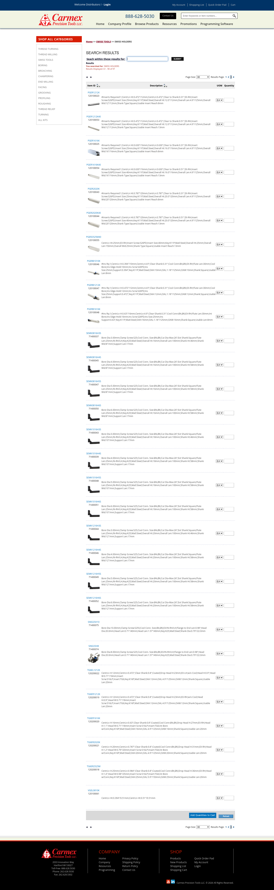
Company (104, 862)
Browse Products (147, 24)
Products (175, 858)
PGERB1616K (93, 309)
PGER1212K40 (94, 116)
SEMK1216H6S (93, 597)
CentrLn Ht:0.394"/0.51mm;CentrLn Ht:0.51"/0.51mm (128, 798)
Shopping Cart (178, 870)
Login (107, 4)
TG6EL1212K (93, 670)
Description (156, 85)
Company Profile (119, 24)
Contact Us (168, 15)
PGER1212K (94, 92)
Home (100, 24)
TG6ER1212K (93, 694)
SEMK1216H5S (93, 573)
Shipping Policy (131, 862)
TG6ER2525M (94, 766)
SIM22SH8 (94, 646)
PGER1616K (94, 140)
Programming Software (216, 24)
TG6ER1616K (93, 718)
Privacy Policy (130, 858)
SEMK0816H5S (93, 381)
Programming (107, 870)
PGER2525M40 (93, 236)
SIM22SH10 (93, 621)
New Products (178, 862)
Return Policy (130, 866)
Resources (169, 24)
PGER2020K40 (94, 212)
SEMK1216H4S (93, 549)
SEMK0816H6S (93, 405)
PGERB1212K (93, 285)
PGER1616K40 (94, 164)
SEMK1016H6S (93, 501)
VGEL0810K (93, 790)
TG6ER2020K (93, 742)
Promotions (188, 24)
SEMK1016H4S (93, 453)
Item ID (91, 85)
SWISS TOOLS (103, 41)
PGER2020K (94, 188)
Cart (233, 4)
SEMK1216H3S (93, 525)
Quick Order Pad (217, 4)
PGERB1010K (93, 261)
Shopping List (196, 4)
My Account (178, 4)
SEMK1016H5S (93, 477)
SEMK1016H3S (93, 429)
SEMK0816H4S (93, 357)
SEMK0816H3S (93, 333)
